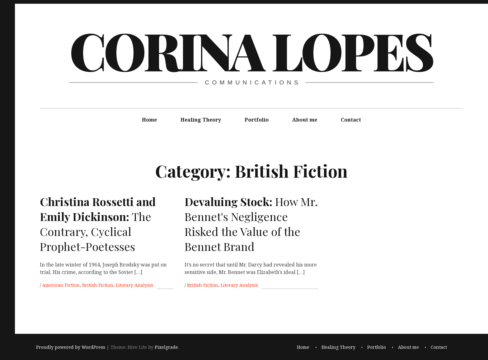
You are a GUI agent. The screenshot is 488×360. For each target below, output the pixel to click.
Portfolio (257, 119)
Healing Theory (201, 119)
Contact (351, 119)
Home (149, 119)
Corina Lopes (250, 49)
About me (304, 119)
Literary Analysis (134, 285)
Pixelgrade (166, 347)
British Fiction (97, 285)
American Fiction (61, 285)
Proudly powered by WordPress (70, 347)
